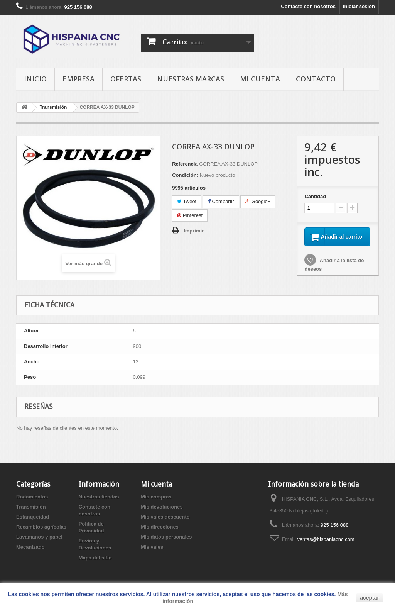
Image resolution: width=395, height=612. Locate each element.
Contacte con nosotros (308, 6)
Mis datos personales (166, 542)
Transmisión (31, 512)
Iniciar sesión (359, 6)
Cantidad (315, 196)
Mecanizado (30, 552)
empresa (78, 78)
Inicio (35, 78)
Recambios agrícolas (41, 532)
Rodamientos (32, 502)
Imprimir (194, 231)
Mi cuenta (260, 78)
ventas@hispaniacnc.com (325, 545)
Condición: (185, 175)
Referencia (185, 164)
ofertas (125, 78)
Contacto (316, 78)
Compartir (221, 201)
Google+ (257, 201)
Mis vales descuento (165, 522)
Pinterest (190, 215)
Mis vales (152, 552)
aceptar (369, 598)
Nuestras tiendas (99, 502)
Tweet (186, 201)
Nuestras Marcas (190, 78)
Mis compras (156, 502)
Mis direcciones (160, 532)
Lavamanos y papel (39, 542)
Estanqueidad (32, 522)
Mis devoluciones (161, 512)
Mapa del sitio (95, 563)
